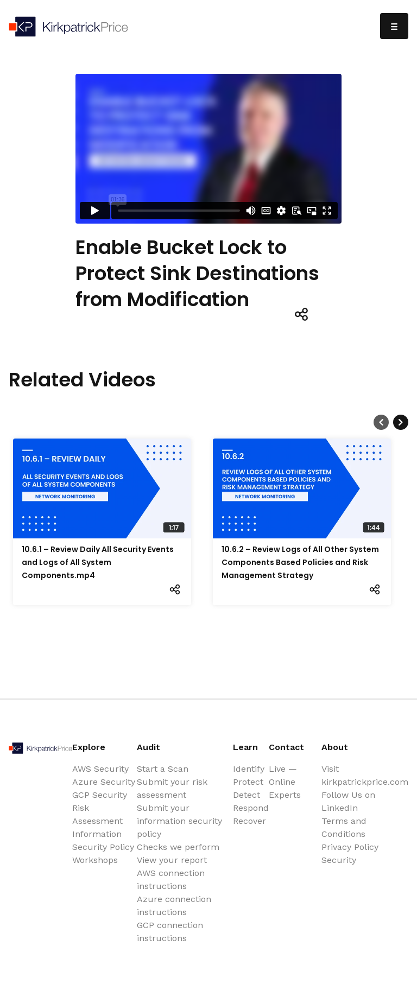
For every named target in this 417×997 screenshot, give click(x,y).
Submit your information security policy (179, 821)
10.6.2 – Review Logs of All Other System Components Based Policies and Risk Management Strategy (300, 562)
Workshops (95, 860)
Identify (248, 769)
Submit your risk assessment (172, 788)
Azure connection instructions (174, 905)
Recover (249, 821)
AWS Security (100, 769)
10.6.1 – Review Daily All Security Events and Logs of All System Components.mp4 (98, 562)
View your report (172, 860)
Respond (251, 808)
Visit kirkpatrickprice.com (364, 775)
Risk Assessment (97, 814)
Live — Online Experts (285, 782)
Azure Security (103, 782)
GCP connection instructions (170, 931)
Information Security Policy (103, 840)
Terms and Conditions (344, 827)
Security (338, 860)
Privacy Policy (349, 847)
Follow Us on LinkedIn (348, 801)
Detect (246, 795)
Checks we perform (178, 847)
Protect (248, 782)
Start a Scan (162, 769)
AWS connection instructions (171, 879)
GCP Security (99, 795)
